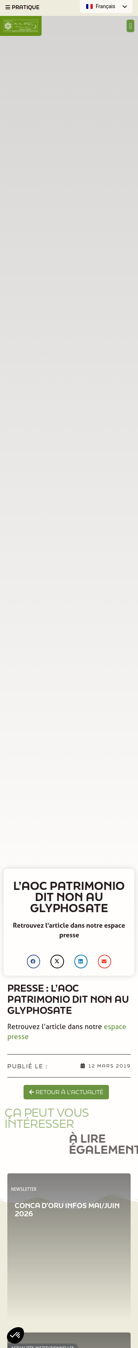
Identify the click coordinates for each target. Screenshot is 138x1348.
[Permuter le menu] (130, 26)
